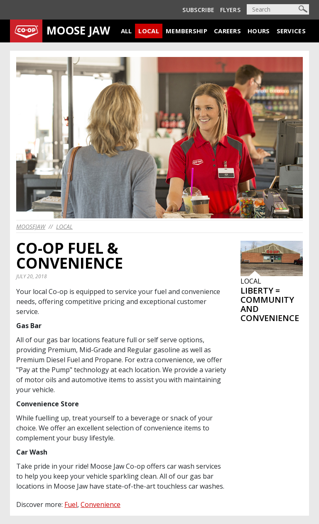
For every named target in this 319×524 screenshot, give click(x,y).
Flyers (230, 10)
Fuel (70, 504)
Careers (227, 31)
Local (148, 31)
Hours (259, 31)
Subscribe (198, 10)
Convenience (100, 504)
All (126, 31)
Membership (186, 31)
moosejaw (30, 226)
